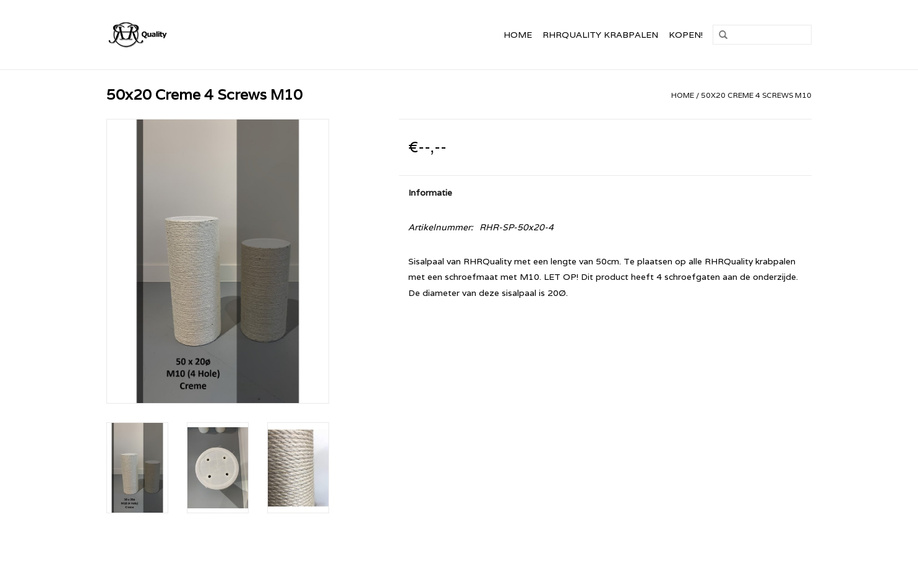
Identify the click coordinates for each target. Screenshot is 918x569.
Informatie (430, 192)
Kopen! (686, 34)
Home (518, 34)
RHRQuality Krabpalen (600, 34)
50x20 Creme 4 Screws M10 (756, 95)
